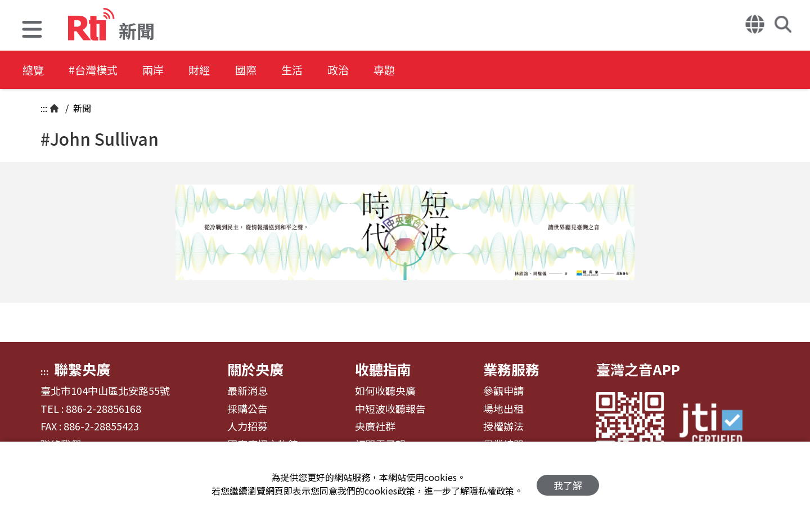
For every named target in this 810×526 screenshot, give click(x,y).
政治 (367, 70)
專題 (417, 70)
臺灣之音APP (638, 369)
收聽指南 (383, 369)
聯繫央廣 (82, 369)
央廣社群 (375, 426)
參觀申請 (503, 391)
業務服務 (511, 369)
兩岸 (164, 70)
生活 (316, 70)
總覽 (33, 70)
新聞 (81, 108)
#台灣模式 (99, 70)
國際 (265, 70)
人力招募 (247, 426)
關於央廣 (255, 369)
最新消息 (247, 391)
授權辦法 (503, 426)
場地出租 (503, 409)
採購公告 (247, 409)
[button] (32, 30)
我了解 (568, 484)
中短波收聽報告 (390, 409)
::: (43, 108)
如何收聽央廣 (385, 391)
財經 (215, 70)
